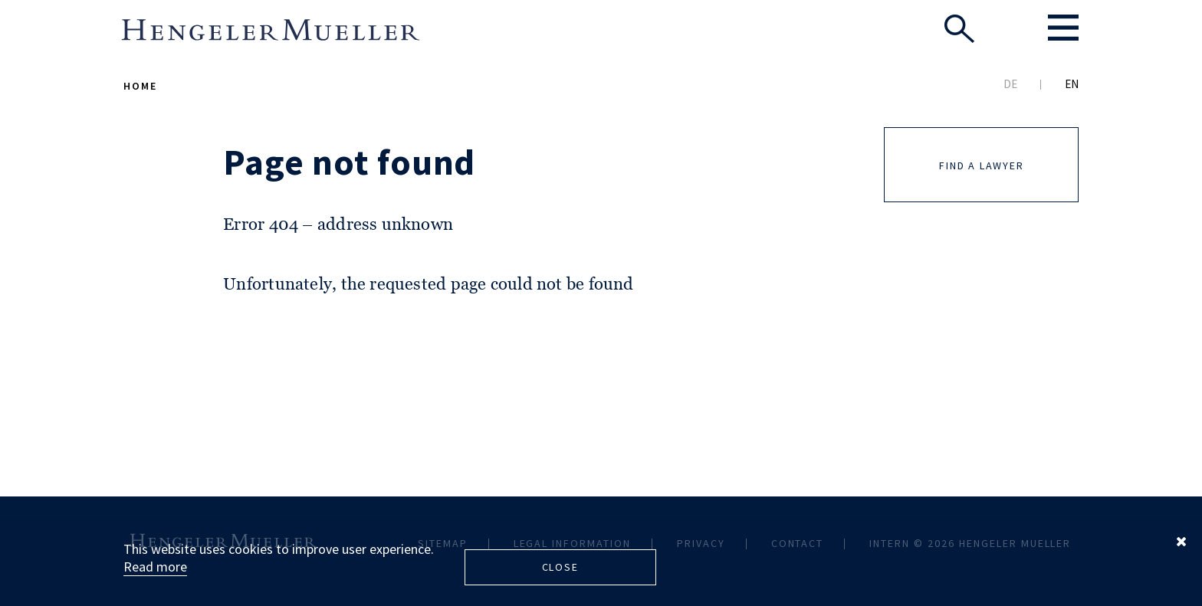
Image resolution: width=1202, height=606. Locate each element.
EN (1072, 84)
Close (560, 567)
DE (1010, 84)
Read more (155, 566)
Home (140, 86)
